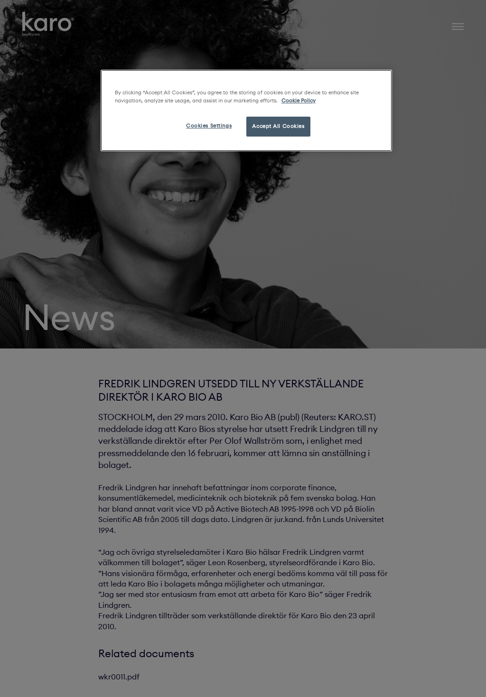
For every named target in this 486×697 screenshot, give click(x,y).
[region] (246, 110)
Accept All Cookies (278, 126)
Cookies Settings (209, 125)
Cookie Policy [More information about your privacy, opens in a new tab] (298, 100)
